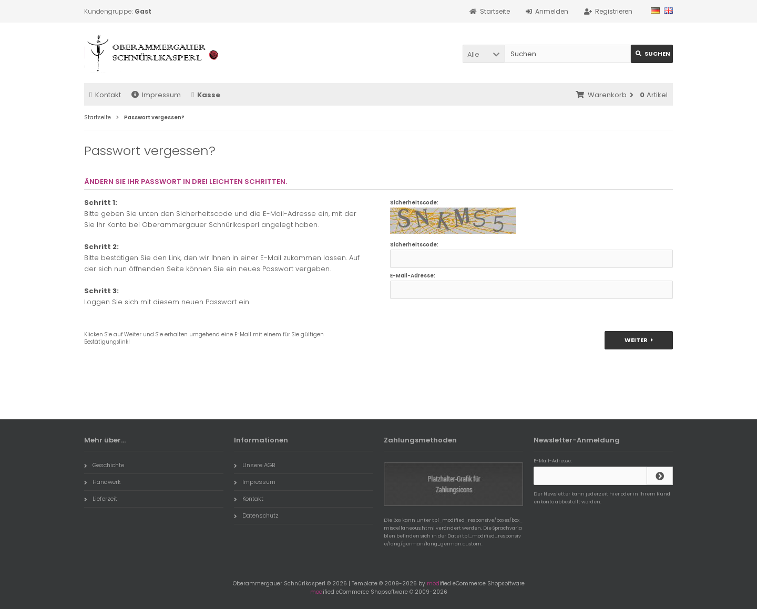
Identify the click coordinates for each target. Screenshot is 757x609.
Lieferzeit (100, 498)
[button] (484, 54)
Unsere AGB (254, 465)
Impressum (156, 95)
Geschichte (104, 465)
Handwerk (102, 482)
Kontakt (105, 95)
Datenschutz (256, 515)
